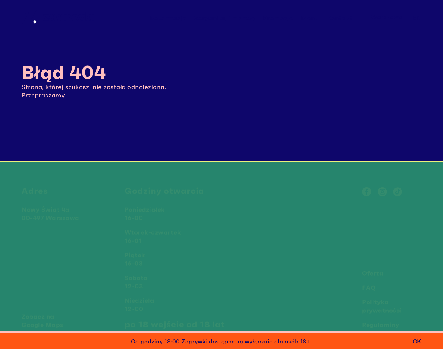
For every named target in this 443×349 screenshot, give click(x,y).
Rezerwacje (168, 18)
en (417, 18)
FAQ (369, 286)
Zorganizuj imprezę (224, 18)
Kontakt (340, 18)
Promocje (278, 18)
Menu (310, 18)
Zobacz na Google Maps (42, 319)
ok (417, 341)
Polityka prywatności (382, 304)
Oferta (372, 271)
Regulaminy (380, 323)
